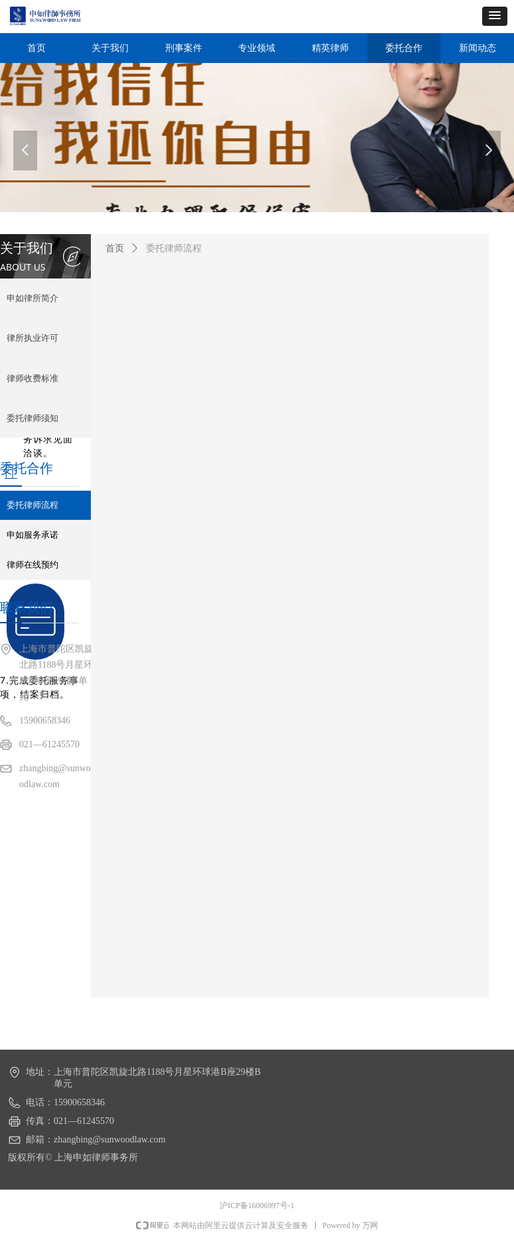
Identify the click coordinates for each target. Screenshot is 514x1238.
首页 (114, 248)
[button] (494, 16)
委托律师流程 (174, 248)
